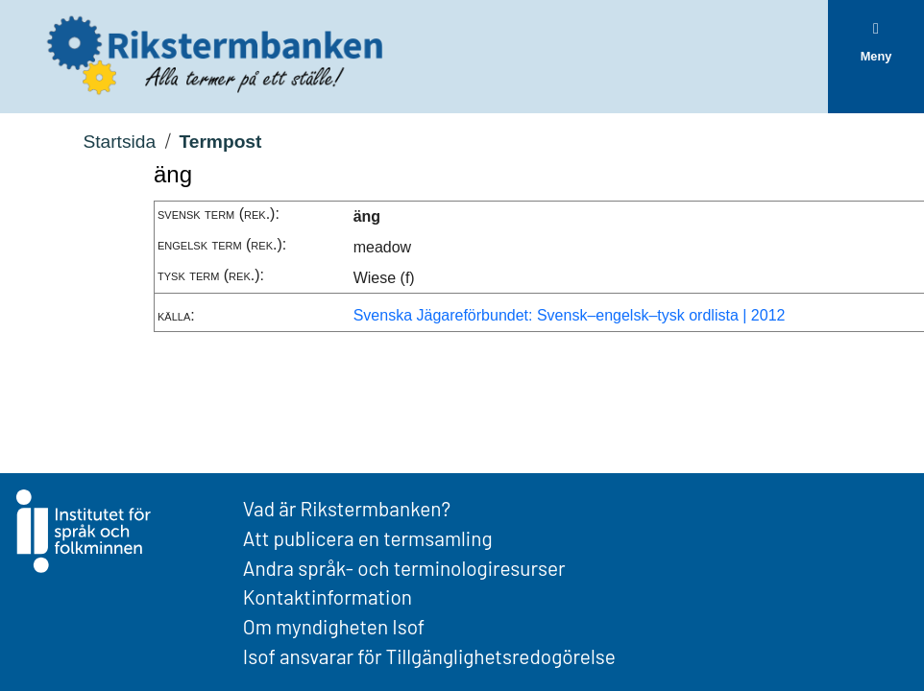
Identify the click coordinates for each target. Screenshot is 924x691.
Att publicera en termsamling (368, 538)
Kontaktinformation (327, 596)
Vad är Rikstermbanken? (346, 508)
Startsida (119, 141)
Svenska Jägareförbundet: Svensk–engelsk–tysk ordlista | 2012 (569, 315)
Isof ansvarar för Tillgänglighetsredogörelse (429, 656)
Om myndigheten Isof (334, 626)
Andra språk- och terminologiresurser (404, 568)
